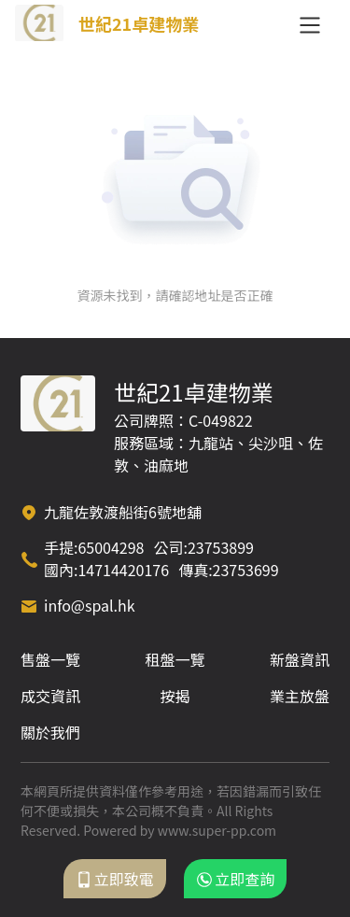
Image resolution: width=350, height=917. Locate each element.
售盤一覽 (50, 659)
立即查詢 (235, 879)
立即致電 (115, 879)
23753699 (246, 569)
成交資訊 (50, 695)
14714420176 (123, 569)
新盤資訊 (299, 659)
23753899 (221, 547)
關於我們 (50, 732)
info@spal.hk (89, 605)
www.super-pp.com (217, 830)
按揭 (174, 695)
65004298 (110, 547)
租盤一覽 (174, 659)
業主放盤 (299, 695)
